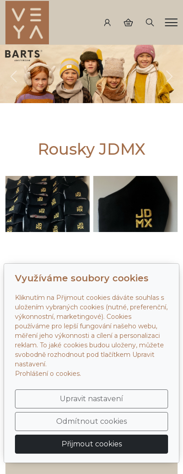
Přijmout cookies (92, 444)
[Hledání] (150, 22)
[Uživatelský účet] (107, 22)
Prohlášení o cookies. (48, 374)
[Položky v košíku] (128, 22)
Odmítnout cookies (91, 421)
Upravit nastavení (91, 398)
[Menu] (171, 22)
